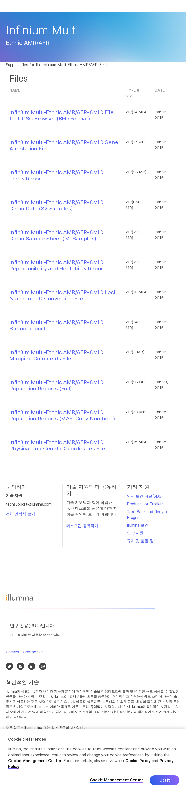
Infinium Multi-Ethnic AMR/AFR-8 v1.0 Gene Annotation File (63, 145)
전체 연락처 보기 (20, 513)
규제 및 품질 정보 (142, 540)
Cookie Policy (138, 760)
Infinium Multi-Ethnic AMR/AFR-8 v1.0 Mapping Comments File (56, 355)
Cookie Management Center (35, 760)
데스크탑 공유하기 (82, 525)
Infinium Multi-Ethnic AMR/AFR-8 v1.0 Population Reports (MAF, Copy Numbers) (62, 415)
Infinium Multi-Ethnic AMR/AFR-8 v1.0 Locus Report (56, 175)
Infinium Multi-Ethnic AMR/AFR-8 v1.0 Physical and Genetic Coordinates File (57, 445)
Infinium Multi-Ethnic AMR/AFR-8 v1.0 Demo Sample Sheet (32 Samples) (56, 235)
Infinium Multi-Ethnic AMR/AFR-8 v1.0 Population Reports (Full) (56, 385)
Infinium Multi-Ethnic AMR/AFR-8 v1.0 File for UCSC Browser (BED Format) (61, 115)
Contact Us (33, 652)
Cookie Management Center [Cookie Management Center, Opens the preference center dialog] (116, 780)
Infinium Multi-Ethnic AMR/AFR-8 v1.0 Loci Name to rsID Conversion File (62, 295)
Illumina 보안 (137, 525)
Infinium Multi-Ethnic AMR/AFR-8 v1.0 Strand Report (56, 325)
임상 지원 (135, 533)
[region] (93, 761)
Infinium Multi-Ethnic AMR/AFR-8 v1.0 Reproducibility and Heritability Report (57, 265)
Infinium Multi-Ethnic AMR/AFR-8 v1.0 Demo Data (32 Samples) (56, 205)
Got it (164, 780)
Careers (12, 652)
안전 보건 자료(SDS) (145, 496)
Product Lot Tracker (145, 503)
